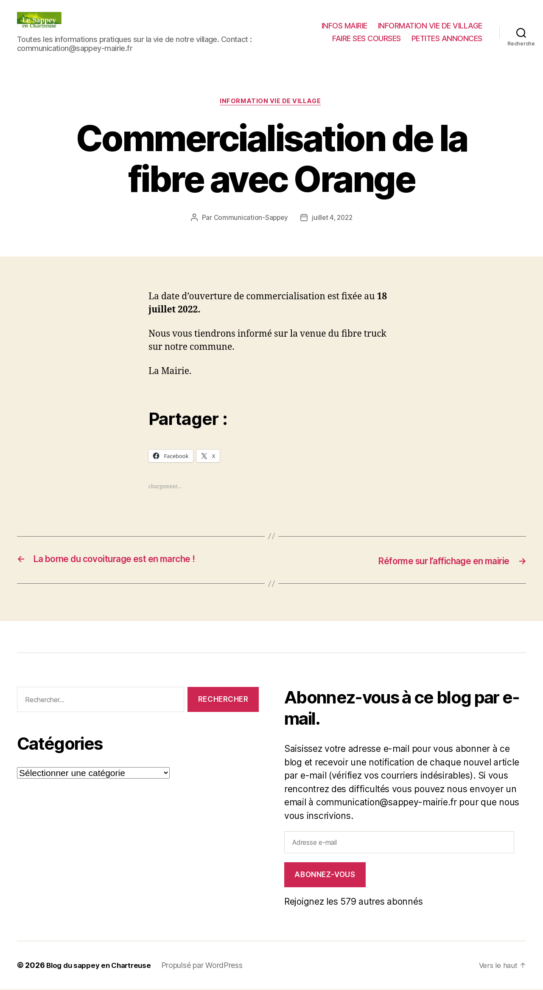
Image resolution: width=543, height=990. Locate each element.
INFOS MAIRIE (344, 25)
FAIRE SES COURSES (366, 38)
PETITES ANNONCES (446, 38)
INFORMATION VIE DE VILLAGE (430, 25)
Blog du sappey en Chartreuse (101, 966)
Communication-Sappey (250, 218)
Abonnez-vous (324, 875)
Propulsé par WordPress (208, 966)
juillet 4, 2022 (332, 218)
